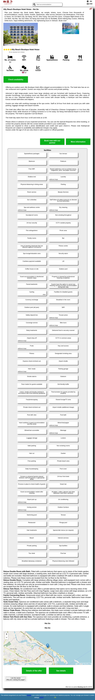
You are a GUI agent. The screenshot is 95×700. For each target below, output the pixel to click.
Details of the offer (34, 671)
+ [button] (6, 634)
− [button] (6, 637)
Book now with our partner (52, 142)
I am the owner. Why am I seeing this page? (16, 678)
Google (29, 695)
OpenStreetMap (86, 664)
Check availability (15, 79)
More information (78, 142)
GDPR (42, 697)
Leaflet (78, 664)
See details (61, 671)
